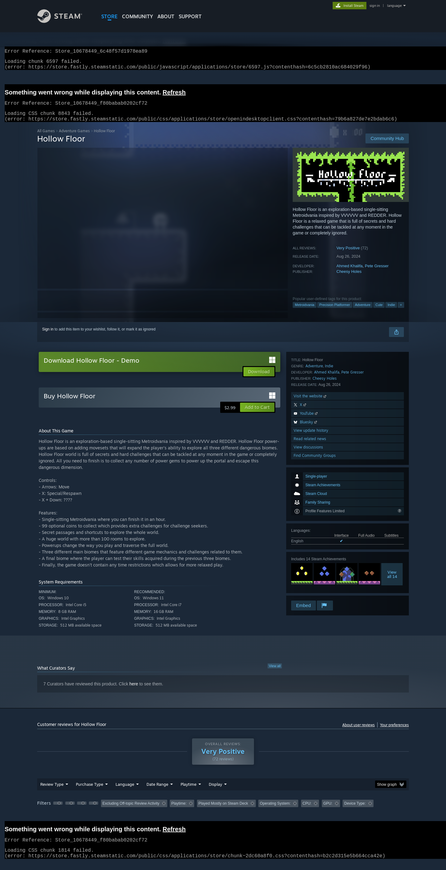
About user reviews (358, 732)
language (394, 5)
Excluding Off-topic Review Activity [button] (131, 811)
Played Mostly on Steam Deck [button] (223, 811)
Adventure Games (74, 138)
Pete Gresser (377, 273)
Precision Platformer (334, 312)
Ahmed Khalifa (349, 273)
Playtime (188, 791)
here (133, 691)
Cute (379, 312)
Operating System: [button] (275, 811)
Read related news (310, 574)
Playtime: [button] (178, 811)
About (165, 16)
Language (125, 791)
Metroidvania (304, 312)
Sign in (48, 336)
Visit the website (310, 531)
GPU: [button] (327, 811)
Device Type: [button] (354, 811)
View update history (311, 566)
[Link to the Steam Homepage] (64, 21)
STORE (109, 16)
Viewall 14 (392, 466)
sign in (374, 5)
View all (275, 673)
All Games (46, 138)
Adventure (362, 312)
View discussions (308, 582)
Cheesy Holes (348, 279)
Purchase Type (89, 791)
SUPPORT (190, 16)
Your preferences (394, 732)
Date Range (157, 791)
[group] (223, 811)
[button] (257, 415)
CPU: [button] (307, 811)
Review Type (51, 791)
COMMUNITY (137, 16)
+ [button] (401, 312)
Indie (391, 312)
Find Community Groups (315, 591)
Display (215, 791)
